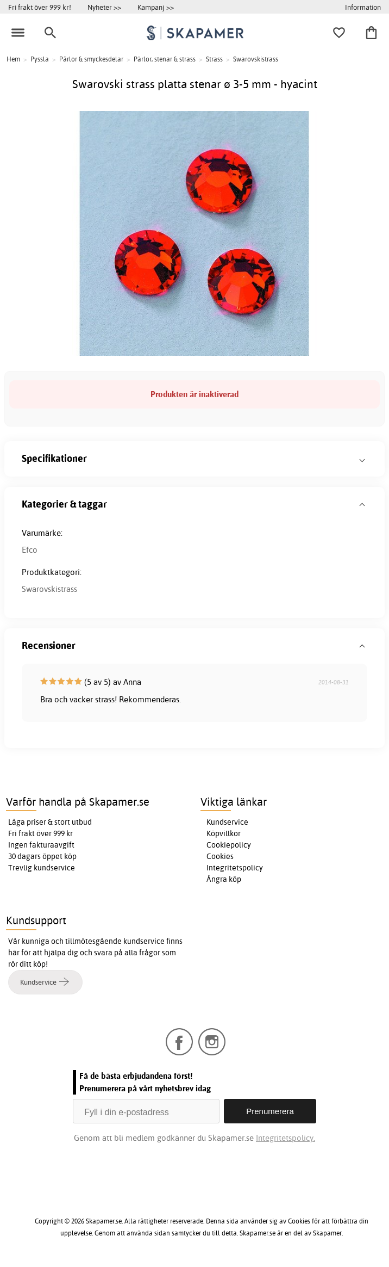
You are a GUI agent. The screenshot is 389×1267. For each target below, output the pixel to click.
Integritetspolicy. (285, 1138)
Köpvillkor (223, 833)
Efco (29, 550)
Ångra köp (223, 879)
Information (363, 7)
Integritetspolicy (234, 868)
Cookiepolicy (228, 845)
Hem (13, 59)
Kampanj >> (155, 7)
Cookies (220, 856)
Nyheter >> (104, 7)
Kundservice (227, 822)
